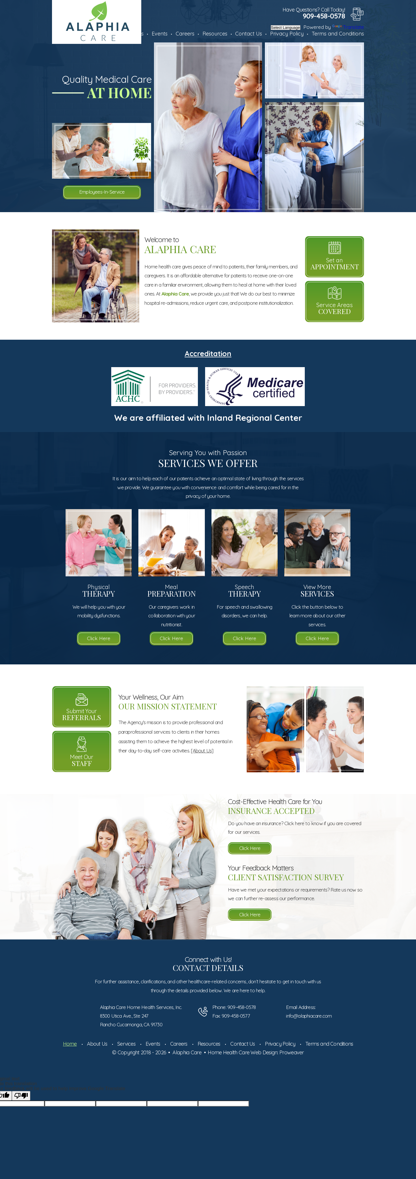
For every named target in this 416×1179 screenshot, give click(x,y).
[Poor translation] (21, 1095)
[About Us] (202, 751)
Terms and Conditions (338, 33)
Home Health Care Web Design (242, 1052)
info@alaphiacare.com (309, 1016)
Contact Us (248, 33)
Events (160, 33)
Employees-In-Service (102, 192)
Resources (215, 33)
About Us (97, 1044)
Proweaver (291, 1052)
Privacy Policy (287, 33)
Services (126, 1044)
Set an (334, 264)
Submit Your (81, 714)
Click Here (98, 638)
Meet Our (81, 760)
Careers (185, 33)
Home (70, 1044)
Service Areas (334, 308)
